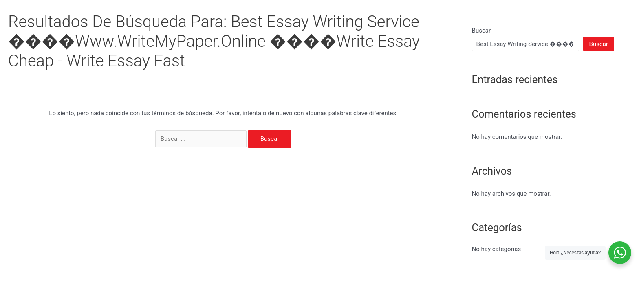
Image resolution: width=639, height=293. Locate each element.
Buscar (481, 30)
